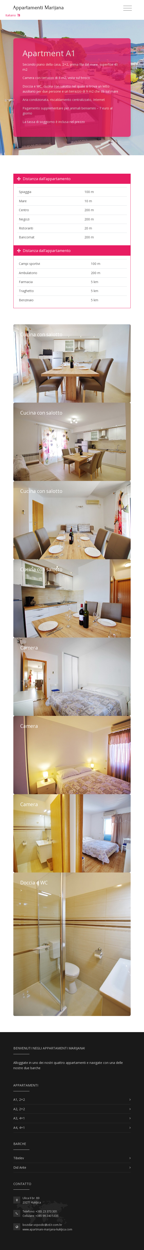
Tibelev (18, 1158)
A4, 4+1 (19, 1127)
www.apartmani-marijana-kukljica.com (47, 1229)
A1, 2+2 (19, 1099)
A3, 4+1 (19, 1118)
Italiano (13, 15)
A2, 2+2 (19, 1109)
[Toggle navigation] (127, 8)
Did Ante (19, 1167)
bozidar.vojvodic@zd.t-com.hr (42, 1225)
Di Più (72, 363)
